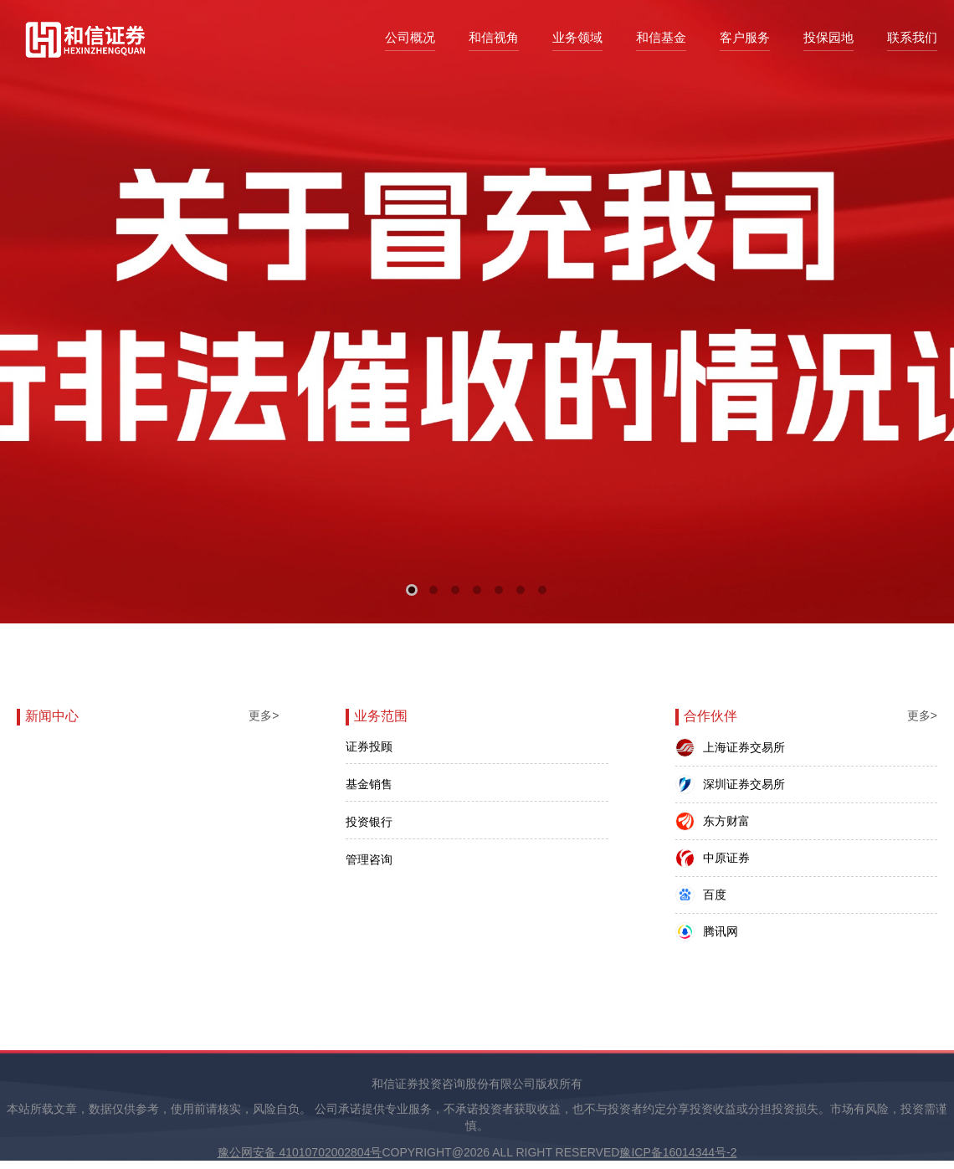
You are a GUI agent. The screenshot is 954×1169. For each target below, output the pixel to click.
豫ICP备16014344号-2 (677, 1152)
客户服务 (745, 37)
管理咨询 (369, 859)
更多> (264, 715)
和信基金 (661, 37)
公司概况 (410, 37)
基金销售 (369, 784)
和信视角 (494, 37)
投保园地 (828, 37)
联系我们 (912, 37)
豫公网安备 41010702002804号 (300, 1152)
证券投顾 (369, 746)
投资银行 (369, 821)
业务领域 (577, 37)
